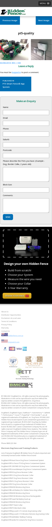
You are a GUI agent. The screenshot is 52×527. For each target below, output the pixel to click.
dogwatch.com (10, 342)
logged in (16, 72)
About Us (4, 311)
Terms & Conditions (9, 321)
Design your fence (17, 295)
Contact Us (5, 331)
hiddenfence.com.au (12, 336)
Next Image (43, 20)
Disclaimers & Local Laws (11, 318)
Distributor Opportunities (11, 315)
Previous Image (10, 20)
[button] (44, 3)
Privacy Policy (6, 324)
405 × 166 (16, 62)
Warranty (5, 328)
